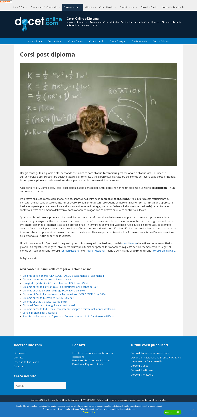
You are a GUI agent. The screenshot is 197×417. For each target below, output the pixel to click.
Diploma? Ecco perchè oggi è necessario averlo (49, 305)
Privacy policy (89, 412)
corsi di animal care (164, 250)
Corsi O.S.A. (21, 7)
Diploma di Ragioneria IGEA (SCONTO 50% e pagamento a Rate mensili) (63, 275)
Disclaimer (20, 353)
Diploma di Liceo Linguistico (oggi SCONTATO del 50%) (54, 290)
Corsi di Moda (108, 7)
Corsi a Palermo (161, 41)
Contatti (18, 357)
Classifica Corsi (150, 7)
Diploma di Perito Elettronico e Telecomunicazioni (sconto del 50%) (60, 287)
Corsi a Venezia (139, 41)
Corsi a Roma (35, 41)
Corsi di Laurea (129, 7)
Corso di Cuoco (139, 365)
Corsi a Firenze (75, 41)
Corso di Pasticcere (142, 370)
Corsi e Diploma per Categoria (39, 312)
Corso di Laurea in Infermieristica (150, 353)
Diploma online (73, 7)
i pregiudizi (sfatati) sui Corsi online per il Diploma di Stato (55, 283)
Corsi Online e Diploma (83, 18)
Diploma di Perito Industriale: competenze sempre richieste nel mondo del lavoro (69, 309)
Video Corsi (90, 7)
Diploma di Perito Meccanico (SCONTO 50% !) (48, 298)
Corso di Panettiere (142, 374)
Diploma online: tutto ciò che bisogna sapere (48, 279)
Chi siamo (19, 366)
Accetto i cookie (172, 412)
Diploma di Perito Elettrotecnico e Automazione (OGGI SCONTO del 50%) (64, 294)
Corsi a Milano (55, 41)
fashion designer (70, 250)
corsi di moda (129, 243)
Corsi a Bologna (117, 41)
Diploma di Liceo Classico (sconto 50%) (44, 301)
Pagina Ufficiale (94, 364)
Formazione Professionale (46, 7)
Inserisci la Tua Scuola (173, 7)
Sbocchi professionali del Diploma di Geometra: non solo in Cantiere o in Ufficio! (68, 316)
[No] (193, 409)
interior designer (95, 250)
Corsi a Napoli (96, 41)
